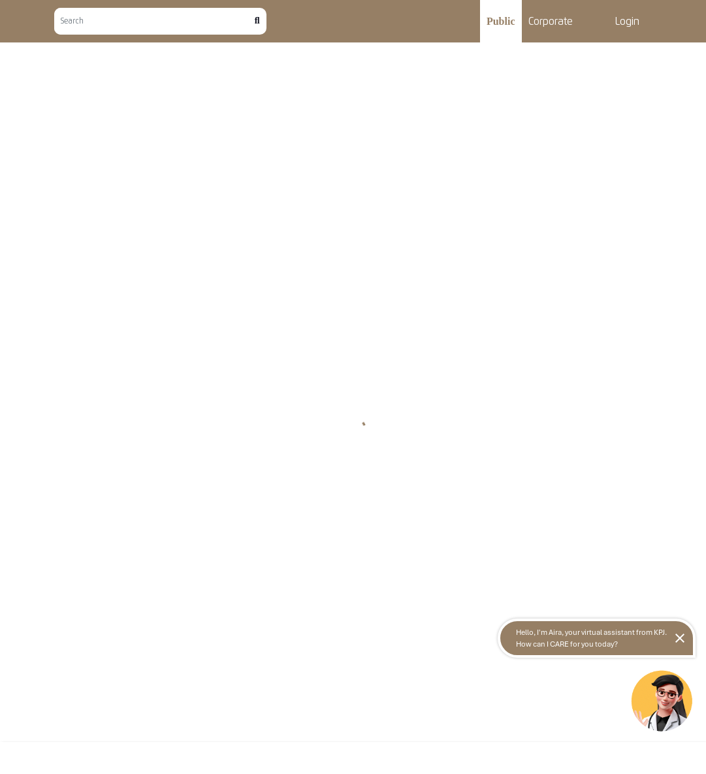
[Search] (154, 21)
